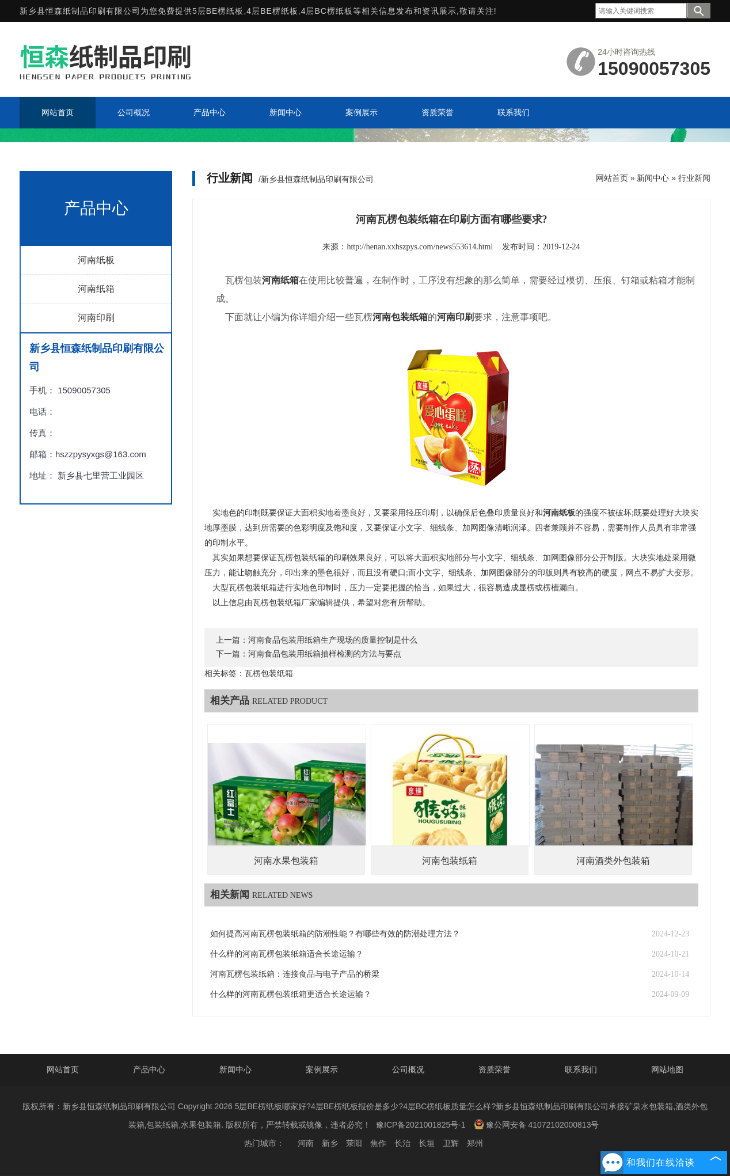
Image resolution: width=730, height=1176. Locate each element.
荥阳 (354, 1143)
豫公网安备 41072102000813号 (536, 1124)
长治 (402, 1143)
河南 (306, 1143)
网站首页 (612, 178)
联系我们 (581, 1069)
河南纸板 (96, 260)
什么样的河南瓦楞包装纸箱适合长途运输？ (286, 954)
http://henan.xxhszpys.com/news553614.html (420, 246)
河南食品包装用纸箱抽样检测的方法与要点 (324, 654)
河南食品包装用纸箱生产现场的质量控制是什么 (332, 640)
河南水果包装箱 (286, 861)
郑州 (475, 1143)
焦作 (378, 1143)
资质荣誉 (494, 1069)
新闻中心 (653, 178)
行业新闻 (694, 178)
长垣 (427, 1143)
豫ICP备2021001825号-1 (421, 1124)
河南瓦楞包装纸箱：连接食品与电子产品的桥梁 (294, 974)
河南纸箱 (96, 289)
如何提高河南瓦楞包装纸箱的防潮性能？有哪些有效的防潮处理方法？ (335, 934)
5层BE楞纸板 (218, 11)
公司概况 (408, 1069)
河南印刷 (96, 318)
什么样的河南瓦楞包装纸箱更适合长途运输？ (290, 994)
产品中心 (149, 1069)
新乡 (330, 1143)
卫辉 (451, 1143)
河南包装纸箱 (449, 861)
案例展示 (322, 1069)
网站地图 (667, 1069)
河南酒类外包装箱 (613, 861)
